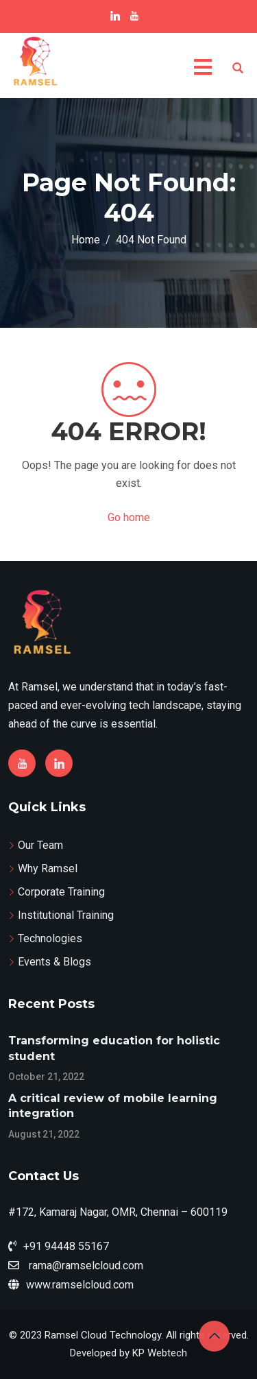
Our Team (40, 845)
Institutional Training (66, 915)
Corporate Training (61, 891)
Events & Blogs (54, 961)
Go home (129, 517)
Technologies (50, 938)
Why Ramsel (47, 868)
